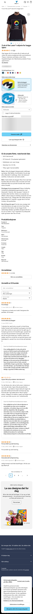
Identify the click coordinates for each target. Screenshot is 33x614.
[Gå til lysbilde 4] (18, 43)
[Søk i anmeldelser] (15, 288)
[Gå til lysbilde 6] (22, 43)
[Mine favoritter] (28, 2)
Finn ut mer (16, 502)
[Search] (29, 288)
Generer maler (16, 135)
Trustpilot (3, 568)
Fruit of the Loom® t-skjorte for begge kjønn (12, 8)
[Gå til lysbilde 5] (20, 43)
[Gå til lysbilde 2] (13, 43)
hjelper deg (9, 548)
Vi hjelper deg (16, 555)
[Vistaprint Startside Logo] (16, 2)
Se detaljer (5, 62)
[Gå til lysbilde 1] (11, 43)
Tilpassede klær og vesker (13, 6)
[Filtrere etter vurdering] (16, 293)
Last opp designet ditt (16, 140)
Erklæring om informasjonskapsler (13, 600)
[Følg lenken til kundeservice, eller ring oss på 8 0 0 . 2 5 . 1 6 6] (24, 2)
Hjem (3, 6)
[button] (6, 475)
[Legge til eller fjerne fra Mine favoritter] (28, 14)
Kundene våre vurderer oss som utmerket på (15, 569)
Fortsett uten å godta (23, 581)
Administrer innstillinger (17, 604)
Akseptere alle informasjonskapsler (17, 609)
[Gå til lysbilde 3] (15, 43)
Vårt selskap (16, 561)
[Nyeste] (16, 298)
